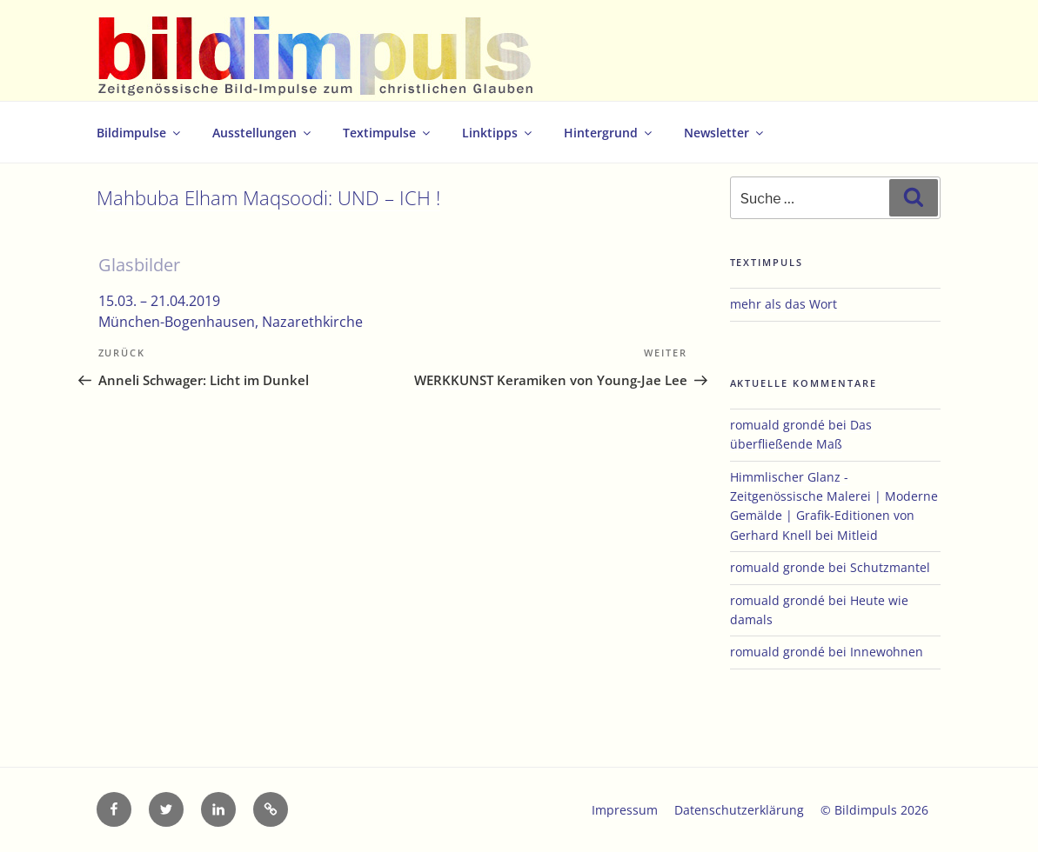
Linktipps (498, 132)
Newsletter (725, 132)
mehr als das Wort (783, 304)
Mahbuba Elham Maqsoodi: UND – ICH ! (268, 197)
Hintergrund (609, 132)
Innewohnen (886, 651)
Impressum (625, 810)
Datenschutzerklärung (739, 810)
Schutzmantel (890, 567)
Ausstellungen (262, 132)
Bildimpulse (140, 132)
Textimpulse (387, 132)
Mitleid (857, 535)
